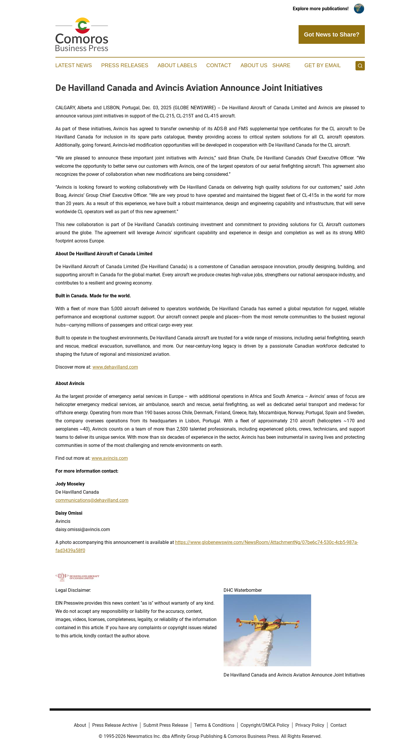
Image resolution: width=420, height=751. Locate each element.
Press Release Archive (114, 725)
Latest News (73, 65)
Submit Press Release (165, 725)
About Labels (177, 65)
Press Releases (124, 65)
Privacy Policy (309, 725)
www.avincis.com (110, 458)
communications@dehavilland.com (91, 500)
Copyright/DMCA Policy (265, 725)
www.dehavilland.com (115, 367)
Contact (218, 65)
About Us (254, 65)
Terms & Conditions (214, 725)
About (80, 725)
